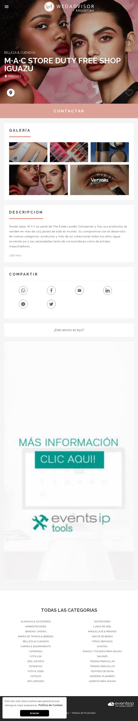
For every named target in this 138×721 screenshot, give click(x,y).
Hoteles (35, 676)
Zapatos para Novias (102, 681)
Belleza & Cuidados (36, 641)
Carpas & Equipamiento (36, 646)
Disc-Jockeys (35, 661)
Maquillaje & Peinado (102, 631)
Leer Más (15, 255)
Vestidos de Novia (102, 671)
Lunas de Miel (102, 626)
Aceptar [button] (34, 713)
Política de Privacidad (83, 712)
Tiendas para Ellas (102, 661)
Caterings (35, 651)
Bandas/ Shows (35, 631)
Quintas (102, 646)
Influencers (35, 681)
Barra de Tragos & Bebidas (35, 636)
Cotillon (36, 656)
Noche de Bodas (102, 636)
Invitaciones (102, 621)
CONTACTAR (69, 111)
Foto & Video (36, 671)
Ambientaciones (35, 626)
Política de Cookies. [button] (50, 705)
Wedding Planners (102, 676)
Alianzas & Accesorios (36, 621)
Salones (102, 656)
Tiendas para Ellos (102, 666)
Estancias (35, 666)
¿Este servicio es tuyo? (69, 330)
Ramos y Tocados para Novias (102, 651)
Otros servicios (102, 641)
